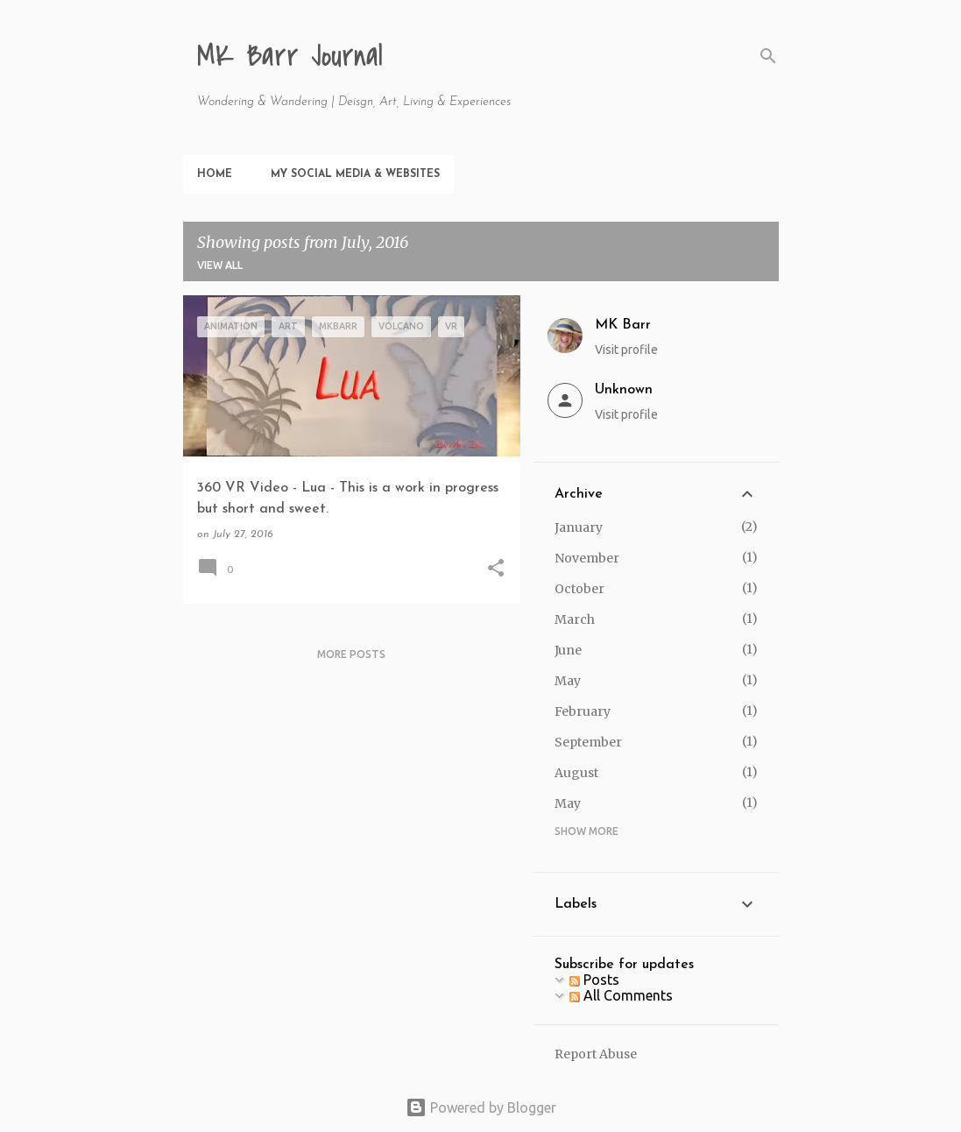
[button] (495, 570)
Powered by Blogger (481, 1107)
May (568, 681)
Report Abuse (596, 1054)
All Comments (621, 995)
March (575, 619)
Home (214, 174)
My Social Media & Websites (355, 174)
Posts (594, 979)
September (588, 742)
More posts (351, 654)
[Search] (768, 56)
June (568, 650)
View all (220, 265)
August (576, 773)
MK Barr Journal (290, 56)
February (583, 711)
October (579, 589)
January (579, 527)
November (587, 558)
